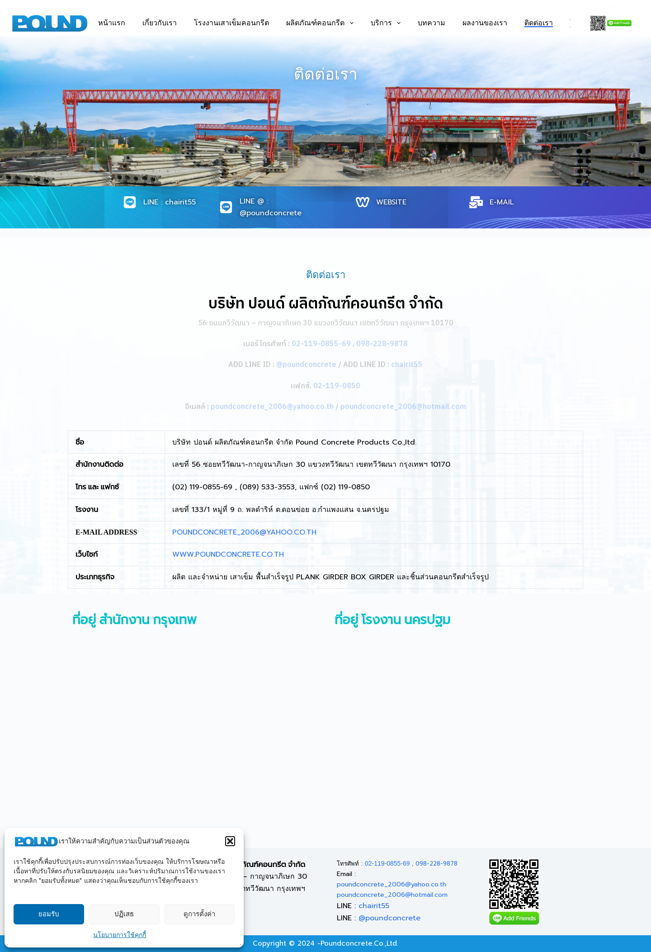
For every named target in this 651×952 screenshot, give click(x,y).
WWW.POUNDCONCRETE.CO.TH (228, 554)
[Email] (613, 6)
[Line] (581, 6)
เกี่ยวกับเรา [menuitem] (159, 23)
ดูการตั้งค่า (199, 914)
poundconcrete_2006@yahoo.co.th (391, 884)
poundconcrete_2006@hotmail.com (392, 895)
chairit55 (374, 905)
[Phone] (597, 6)
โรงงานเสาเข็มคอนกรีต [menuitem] (231, 23)
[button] (230, 841)
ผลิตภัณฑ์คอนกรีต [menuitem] (319, 23)
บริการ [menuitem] (386, 23)
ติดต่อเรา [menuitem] (538, 23)
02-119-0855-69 (387, 863)
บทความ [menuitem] (431, 23)
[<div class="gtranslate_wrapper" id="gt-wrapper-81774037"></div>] (570, 23)
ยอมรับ (48, 914)
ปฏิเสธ (124, 914)
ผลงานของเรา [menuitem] (484, 23)
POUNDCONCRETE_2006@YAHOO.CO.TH (244, 532)
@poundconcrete (389, 918)
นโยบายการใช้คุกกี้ (119, 935)
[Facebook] (565, 6)
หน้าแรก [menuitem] (111, 23)
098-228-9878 (436, 863)
